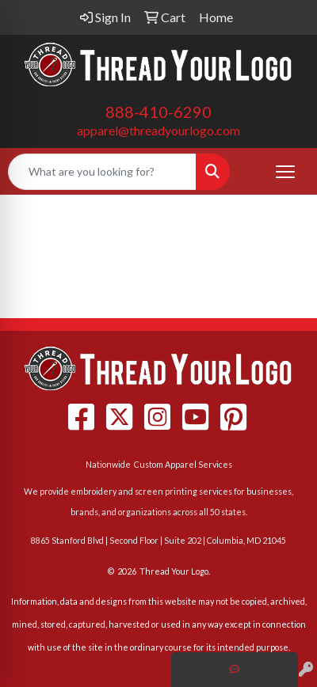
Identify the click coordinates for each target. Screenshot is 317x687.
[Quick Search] (102, 172)
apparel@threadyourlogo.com (158, 130)
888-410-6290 (158, 111)
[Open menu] (285, 172)
